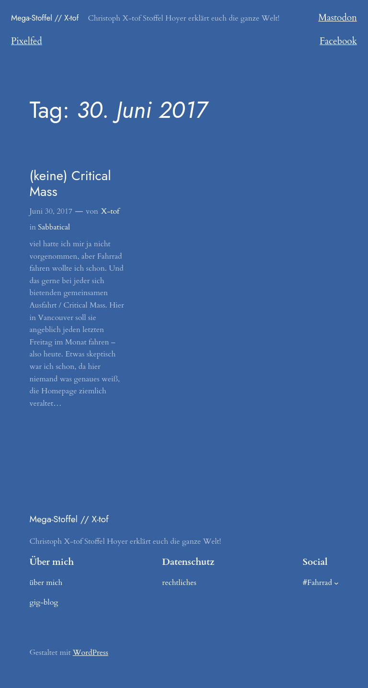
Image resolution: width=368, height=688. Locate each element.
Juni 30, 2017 (50, 211)
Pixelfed (26, 41)
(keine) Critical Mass (70, 184)
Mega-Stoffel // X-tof (45, 17)
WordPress (90, 652)
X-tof (110, 211)
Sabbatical (54, 227)
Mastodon (337, 17)
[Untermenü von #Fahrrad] (336, 583)
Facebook (338, 41)
